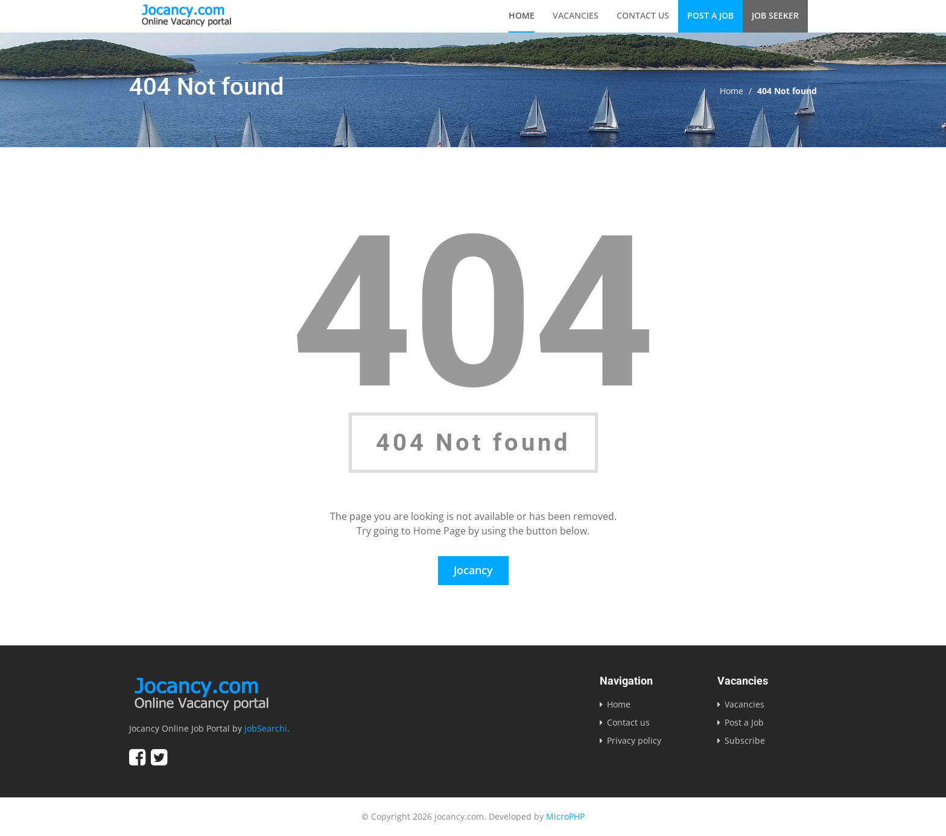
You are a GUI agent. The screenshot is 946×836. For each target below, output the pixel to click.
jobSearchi (265, 728)
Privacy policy (634, 740)
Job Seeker (775, 15)
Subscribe (745, 740)
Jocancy (473, 570)
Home (522, 15)
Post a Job (710, 15)
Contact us (643, 15)
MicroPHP (565, 816)
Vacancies (575, 15)
